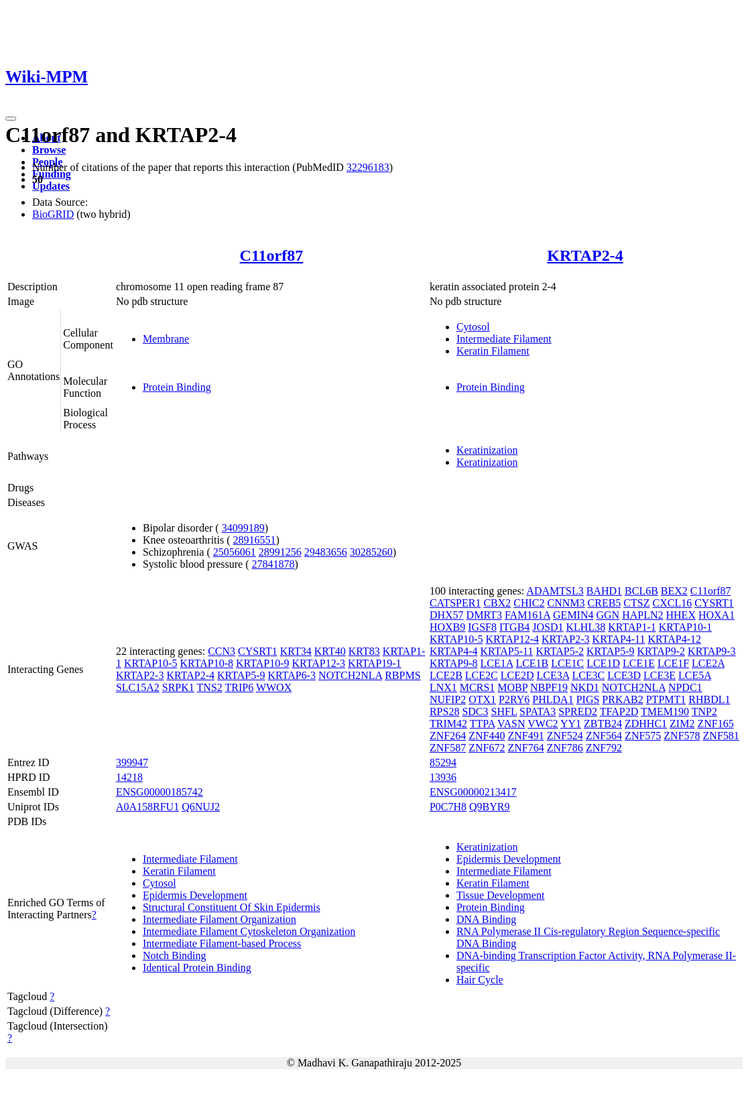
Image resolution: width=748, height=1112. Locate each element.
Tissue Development (500, 895)
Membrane (166, 339)
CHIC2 (528, 603)
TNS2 (210, 687)
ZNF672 (487, 747)
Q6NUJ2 (201, 806)
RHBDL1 (709, 699)
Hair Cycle (479, 979)
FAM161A (527, 615)
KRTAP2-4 (585, 255)
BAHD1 (604, 591)
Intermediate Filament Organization (219, 919)
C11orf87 (272, 255)
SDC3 (475, 711)
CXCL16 (672, 603)
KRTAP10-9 (263, 663)
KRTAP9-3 (712, 651)
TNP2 (704, 711)
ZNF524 (565, 735)
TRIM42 (448, 723)
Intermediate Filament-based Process (222, 943)
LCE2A (708, 663)
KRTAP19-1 (374, 663)
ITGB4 (514, 627)
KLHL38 (586, 627)
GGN (607, 615)
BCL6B (641, 591)
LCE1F (673, 663)
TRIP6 (239, 687)
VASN (511, 723)
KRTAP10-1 (685, 627)
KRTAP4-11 (619, 639)
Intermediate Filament (504, 339)
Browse (49, 150)
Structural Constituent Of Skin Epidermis (231, 907)
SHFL (504, 711)
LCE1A (496, 663)
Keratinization (487, 450)
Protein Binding (177, 387)
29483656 (325, 552)
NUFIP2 (448, 699)
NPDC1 (685, 687)
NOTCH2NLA (350, 675)
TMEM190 (665, 711)
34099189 (243, 528)
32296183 (368, 167)
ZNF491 (525, 735)
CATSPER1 (455, 603)
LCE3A (553, 675)
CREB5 (604, 603)
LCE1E (639, 663)
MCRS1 (477, 687)
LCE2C (481, 675)
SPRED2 (577, 711)
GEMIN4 (573, 615)
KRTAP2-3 (140, 675)
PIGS (588, 699)
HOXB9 (447, 627)
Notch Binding (174, 955)
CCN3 (221, 651)
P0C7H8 (448, 806)
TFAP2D (619, 711)
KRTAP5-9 (241, 675)
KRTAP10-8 (206, 663)
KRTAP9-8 (454, 663)
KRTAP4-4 (454, 651)
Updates (51, 186)
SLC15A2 (138, 687)
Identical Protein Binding (197, 967)
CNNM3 (566, 603)
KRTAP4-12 (675, 639)
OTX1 (482, 699)
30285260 (371, 552)
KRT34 (296, 651)
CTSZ (636, 603)
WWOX (274, 687)
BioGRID (53, 214)
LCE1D (603, 663)
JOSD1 (547, 627)
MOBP (512, 687)
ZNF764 (525, 747)
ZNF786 (565, 747)
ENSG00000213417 (473, 792)
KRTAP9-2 (661, 651)
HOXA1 (716, 615)
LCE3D (624, 675)
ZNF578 (682, 735)
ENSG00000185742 (159, 792)
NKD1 (584, 687)
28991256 (280, 552)
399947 (132, 762)
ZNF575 (643, 735)
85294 (443, 762)
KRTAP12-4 (512, 639)
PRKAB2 (622, 699)
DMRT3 (484, 615)
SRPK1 (178, 687)
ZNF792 (604, 747)
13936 (443, 777)
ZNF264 (448, 735)
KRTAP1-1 (632, 627)
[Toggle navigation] (10, 119)
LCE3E (659, 675)
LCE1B (531, 663)
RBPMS (402, 675)
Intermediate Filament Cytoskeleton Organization (249, 931)
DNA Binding (486, 919)
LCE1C (567, 663)
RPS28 (444, 711)
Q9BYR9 (489, 806)
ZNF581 (721, 735)
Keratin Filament (492, 351)
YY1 (570, 723)
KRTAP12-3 (319, 663)
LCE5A (694, 675)
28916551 (254, 540)
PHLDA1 (552, 699)
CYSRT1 (257, 651)
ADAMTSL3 (554, 591)
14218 (129, 777)
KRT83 (364, 651)
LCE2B (446, 675)
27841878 (273, 564)
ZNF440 (487, 735)
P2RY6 (514, 699)
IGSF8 (482, 627)
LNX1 (443, 687)
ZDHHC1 (646, 723)
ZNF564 (604, 735)
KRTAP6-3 (292, 675)
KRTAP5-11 (506, 651)
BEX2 (674, 591)
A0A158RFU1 (147, 806)
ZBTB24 (603, 723)
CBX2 (497, 603)
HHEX (681, 615)
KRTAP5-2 (560, 651)
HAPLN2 (642, 615)
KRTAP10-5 (151, 663)
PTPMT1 (666, 699)
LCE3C (588, 675)
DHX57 (447, 615)
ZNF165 (715, 723)
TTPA (482, 723)
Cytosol (473, 326)
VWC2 (542, 723)
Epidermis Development (195, 895)
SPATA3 (537, 711)
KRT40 (330, 651)
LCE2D (517, 675)
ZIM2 (682, 723)
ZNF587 (448, 747)
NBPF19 (549, 687)
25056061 (234, 552)
